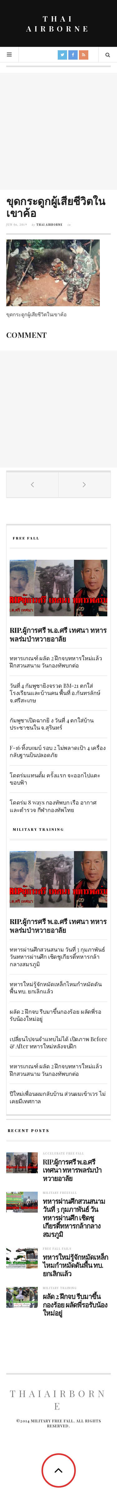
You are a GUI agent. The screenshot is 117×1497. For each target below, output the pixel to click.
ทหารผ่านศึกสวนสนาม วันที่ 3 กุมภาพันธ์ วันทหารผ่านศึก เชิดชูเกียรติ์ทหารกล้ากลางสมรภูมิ (57, 957)
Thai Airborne (49, 225)
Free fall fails (57, 1249)
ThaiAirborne (58, 1399)
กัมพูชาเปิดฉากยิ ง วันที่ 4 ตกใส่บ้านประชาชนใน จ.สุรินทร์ (52, 723)
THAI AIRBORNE (58, 23)
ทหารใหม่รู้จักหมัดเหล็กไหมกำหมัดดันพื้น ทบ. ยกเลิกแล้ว (55, 987)
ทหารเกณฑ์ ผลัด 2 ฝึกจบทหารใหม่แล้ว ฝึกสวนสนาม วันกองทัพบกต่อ (56, 661)
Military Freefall (60, 1193)
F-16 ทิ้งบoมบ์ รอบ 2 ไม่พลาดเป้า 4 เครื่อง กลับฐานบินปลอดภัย (58, 751)
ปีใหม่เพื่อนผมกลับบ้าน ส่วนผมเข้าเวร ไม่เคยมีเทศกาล (57, 1097)
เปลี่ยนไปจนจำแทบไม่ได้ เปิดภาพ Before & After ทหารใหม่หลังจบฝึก (58, 1042)
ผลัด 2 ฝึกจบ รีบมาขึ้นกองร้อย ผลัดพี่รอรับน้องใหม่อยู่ (55, 1015)
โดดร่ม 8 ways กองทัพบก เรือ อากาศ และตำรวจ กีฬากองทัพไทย (53, 806)
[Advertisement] (58, 131)
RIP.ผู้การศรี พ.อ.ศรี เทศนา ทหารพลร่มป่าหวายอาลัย (58, 634)
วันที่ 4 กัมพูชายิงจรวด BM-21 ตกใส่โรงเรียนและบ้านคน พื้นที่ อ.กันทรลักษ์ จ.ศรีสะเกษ (55, 693)
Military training (60, 1288)
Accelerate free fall (63, 1153)
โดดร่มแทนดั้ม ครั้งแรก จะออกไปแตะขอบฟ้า (55, 778)
